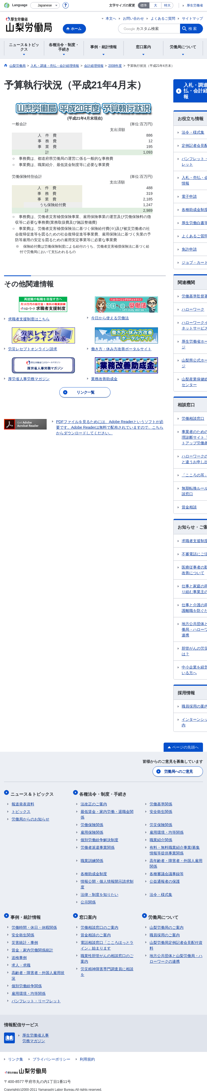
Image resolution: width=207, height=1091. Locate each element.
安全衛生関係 (161, 808)
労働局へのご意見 (178, 771)
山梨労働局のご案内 (167, 922)
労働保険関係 (92, 822)
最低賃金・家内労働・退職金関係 (107, 811)
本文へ (111, 18)
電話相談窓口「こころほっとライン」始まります (107, 940)
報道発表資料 (23, 801)
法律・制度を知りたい (99, 891)
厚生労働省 (195, 5)
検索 (193, 28)
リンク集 (15, 1053)
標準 (143, 5)
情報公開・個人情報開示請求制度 (107, 881)
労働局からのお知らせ (30, 816)
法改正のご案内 (94, 801)
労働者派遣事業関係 (98, 844)
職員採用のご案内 (165, 929)
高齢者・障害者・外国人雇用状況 (38, 970)
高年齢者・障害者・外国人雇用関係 (176, 860)
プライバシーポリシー (51, 1053)
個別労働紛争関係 (27, 980)
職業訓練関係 (92, 858)
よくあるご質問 (163, 18)
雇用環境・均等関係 (167, 829)
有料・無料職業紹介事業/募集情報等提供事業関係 (175, 847)
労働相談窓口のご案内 (99, 922)
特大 (167, 5)
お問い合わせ (133, 18)
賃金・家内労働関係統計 (32, 944)
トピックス (21, 808)
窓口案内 (89, 912)
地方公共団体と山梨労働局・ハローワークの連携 (176, 953)
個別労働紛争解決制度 (99, 837)
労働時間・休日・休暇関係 (34, 922)
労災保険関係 (161, 822)
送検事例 (19, 952)
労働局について (165, 912)
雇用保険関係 (92, 829)
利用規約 (87, 1053)
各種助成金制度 (94, 871)
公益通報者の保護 (165, 878)
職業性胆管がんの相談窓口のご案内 (107, 953)
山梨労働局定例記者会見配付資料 (176, 940)
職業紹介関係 (161, 837)
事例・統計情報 (27, 912)
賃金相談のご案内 (96, 929)
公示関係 (88, 899)
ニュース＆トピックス (33, 792)
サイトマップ (192, 18)
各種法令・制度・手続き (104, 792)
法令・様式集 (161, 891)
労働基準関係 (161, 801)
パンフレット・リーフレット (36, 995)
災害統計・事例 (25, 937)
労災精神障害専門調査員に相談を (107, 966)
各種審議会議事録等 (167, 871)
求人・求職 (21, 959)
